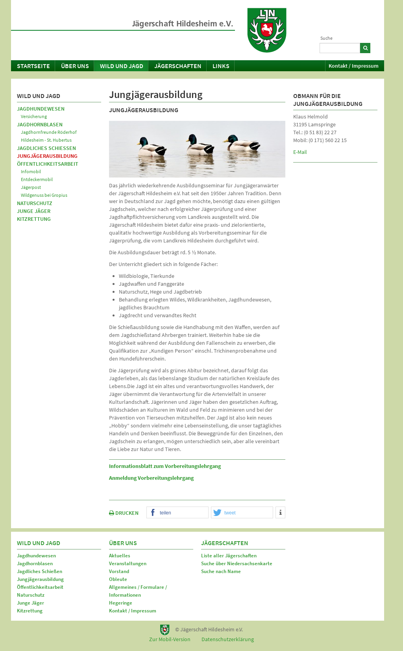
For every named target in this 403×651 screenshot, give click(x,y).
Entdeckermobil (37, 179)
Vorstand (119, 571)
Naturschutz (34, 203)
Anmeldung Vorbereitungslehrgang (151, 477)
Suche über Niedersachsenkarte (236, 563)
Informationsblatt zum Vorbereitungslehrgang (165, 466)
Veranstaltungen (127, 563)
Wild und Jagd (121, 66)
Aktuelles (119, 555)
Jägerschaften (178, 66)
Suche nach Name (221, 571)
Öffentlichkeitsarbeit (47, 163)
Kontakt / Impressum (354, 65)
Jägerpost (31, 187)
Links (221, 66)
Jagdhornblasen (40, 124)
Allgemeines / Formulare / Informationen (138, 591)
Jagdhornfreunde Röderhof (49, 132)
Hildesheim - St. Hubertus (46, 140)
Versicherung (34, 116)
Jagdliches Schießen (46, 148)
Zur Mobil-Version (169, 639)
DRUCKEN (124, 512)
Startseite (33, 66)
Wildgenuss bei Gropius (44, 195)
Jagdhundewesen (41, 108)
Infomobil (31, 171)
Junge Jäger (33, 211)
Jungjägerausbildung (47, 155)
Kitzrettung (34, 218)
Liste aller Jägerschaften (229, 555)
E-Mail (300, 151)
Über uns (75, 66)
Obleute (118, 579)
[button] (177, 513)
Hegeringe (120, 602)
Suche (326, 38)
